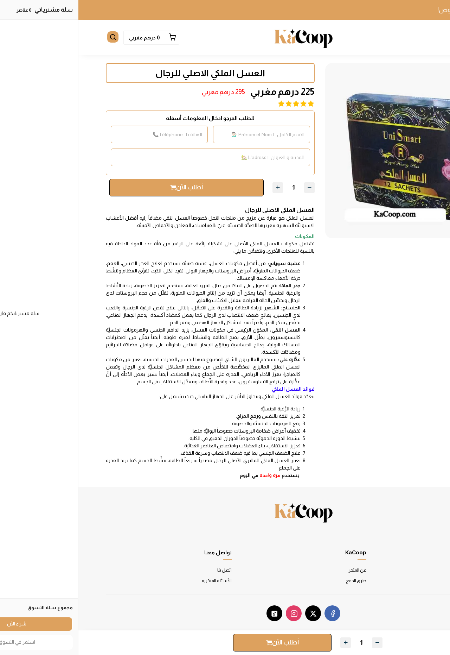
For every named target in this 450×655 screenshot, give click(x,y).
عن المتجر (279, 570)
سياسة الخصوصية (405, 580)
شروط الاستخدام (406, 570)
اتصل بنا (146, 570)
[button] (416, 38)
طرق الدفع (278, 580)
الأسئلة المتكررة (138, 580)
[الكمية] (215, 188)
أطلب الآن (108, 187)
